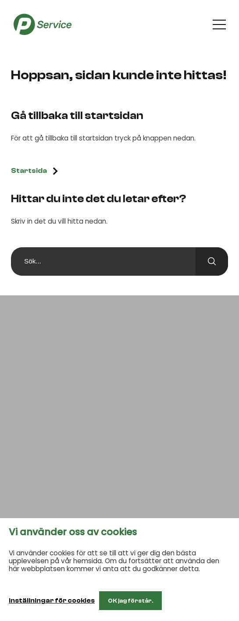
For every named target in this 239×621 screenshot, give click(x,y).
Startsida (29, 171)
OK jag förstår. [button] (130, 600)
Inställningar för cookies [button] (52, 600)
